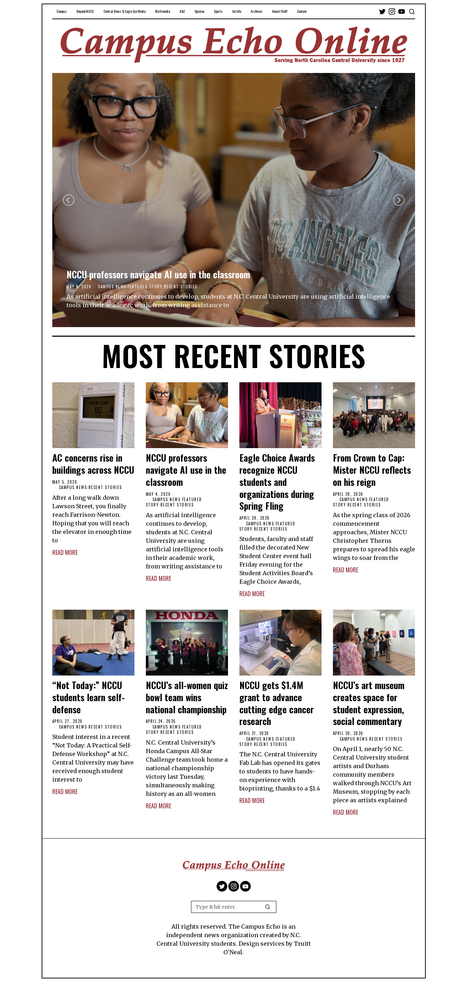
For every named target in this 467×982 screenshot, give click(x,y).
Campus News (112, 286)
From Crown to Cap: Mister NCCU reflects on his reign (372, 470)
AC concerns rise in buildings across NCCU (93, 464)
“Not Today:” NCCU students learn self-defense (88, 697)
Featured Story (145, 286)
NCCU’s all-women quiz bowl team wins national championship (187, 697)
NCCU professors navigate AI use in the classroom (158, 274)
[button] (267, 906)
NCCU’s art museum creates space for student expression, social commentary (368, 703)
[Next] (398, 200)
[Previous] (68, 200)
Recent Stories (180, 286)
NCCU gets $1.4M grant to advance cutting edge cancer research (276, 703)
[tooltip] (382, 11)
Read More (65, 552)
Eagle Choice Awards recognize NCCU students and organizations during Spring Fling (277, 482)
